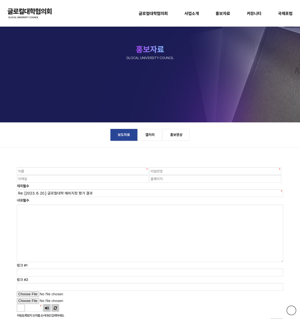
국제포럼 (285, 13)
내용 (23, 200)
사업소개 (191, 13)
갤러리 (150, 135)
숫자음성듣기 (47, 308)
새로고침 (55, 308)
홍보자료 (223, 13)
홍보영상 (176, 135)
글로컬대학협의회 (153, 13)
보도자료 (124, 135)
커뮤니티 (254, 13)
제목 (23, 186)
